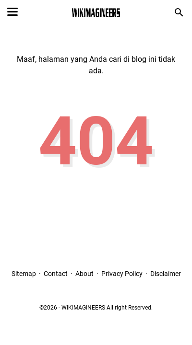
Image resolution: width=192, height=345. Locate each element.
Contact (56, 273)
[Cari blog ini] (179, 12)
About (84, 273)
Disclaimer (165, 273)
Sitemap (24, 273)
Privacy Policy (122, 273)
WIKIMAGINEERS (83, 307)
